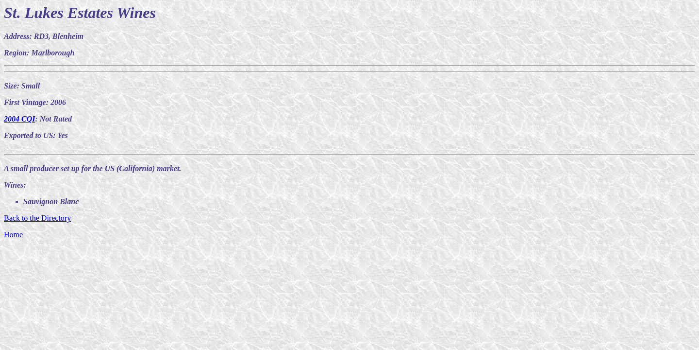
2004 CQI (19, 119)
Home (13, 234)
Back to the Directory (37, 218)
